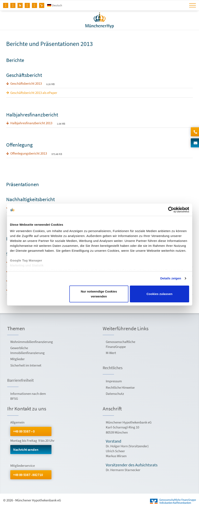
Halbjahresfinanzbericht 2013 (31, 123)
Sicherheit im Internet (25, 365)
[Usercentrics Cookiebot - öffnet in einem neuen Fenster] (171, 210)
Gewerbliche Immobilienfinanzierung (27, 350)
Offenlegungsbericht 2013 (28, 153)
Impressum (114, 381)
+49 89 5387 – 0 (24, 431)
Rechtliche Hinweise (120, 387)
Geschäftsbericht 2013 (26, 83)
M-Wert (111, 353)
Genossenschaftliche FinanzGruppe (120, 344)
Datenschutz (115, 393)
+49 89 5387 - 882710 (28, 475)
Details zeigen (170, 278)
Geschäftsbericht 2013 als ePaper (33, 92)
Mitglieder (17, 359)
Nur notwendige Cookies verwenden (99, 294)
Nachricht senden (25, 449)
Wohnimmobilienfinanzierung (31, 341)
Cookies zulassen (159, 294)
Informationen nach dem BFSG (28, 396)
